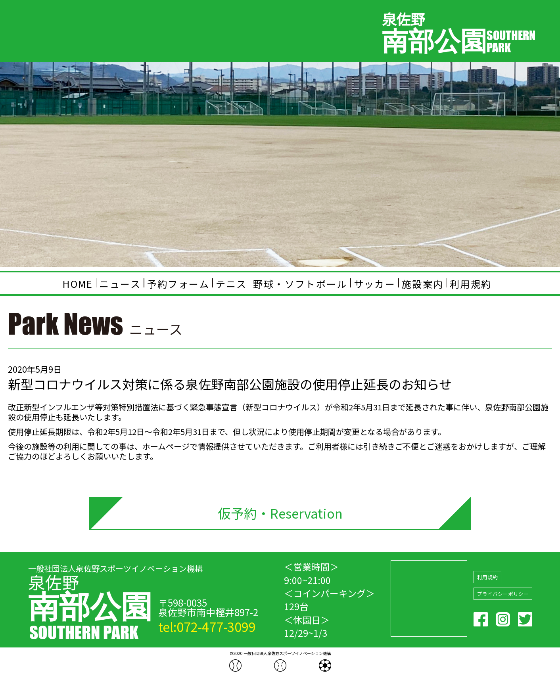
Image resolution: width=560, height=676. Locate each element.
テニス (231, 283)
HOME (78, 283)
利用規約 (471, 283)
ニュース (120, 283)
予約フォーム (178, 283)
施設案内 (423, 283)
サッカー (375, 283)
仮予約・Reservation (280, 513)
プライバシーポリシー (503, 594)
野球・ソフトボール (300, 283)
